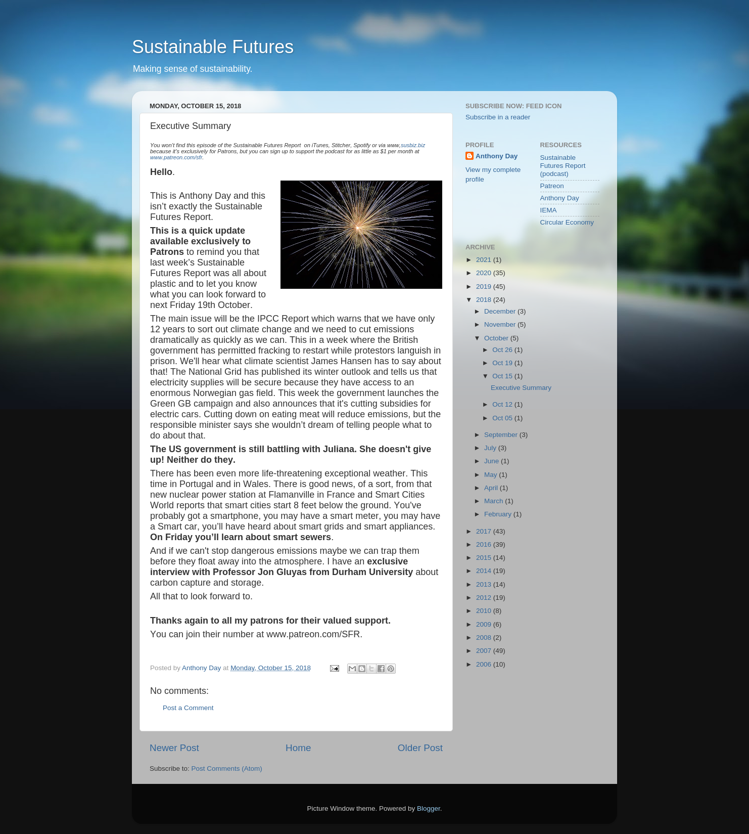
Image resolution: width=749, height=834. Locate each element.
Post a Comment (188, 708)
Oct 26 (503, 350)
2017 (484, 531)
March (494, 501)
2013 (484, 584)
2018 (484, 299)
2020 (484, 273)
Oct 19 (503, 363)
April (492, 488)
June (492, 461)
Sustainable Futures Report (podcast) (563, 166)
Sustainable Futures (213, 46)
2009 (484, 624)
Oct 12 (503, 404)
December (501, 311)
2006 (484, 664)
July (491, 448)
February (498, 514)
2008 (484, 637)
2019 (484, 286)
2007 (484, 650)
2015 (484, 557)
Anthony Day (497, 156)
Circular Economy (567, 222)
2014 (484, 571)
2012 (484, 597)
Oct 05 (503, 418)
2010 (484, 610)
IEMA (548, 210)
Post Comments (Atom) (227, 768)
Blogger (428, 808)
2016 (484, 544)
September (502, 434)
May (491, 474)
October (497, 338)
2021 (484, 260)
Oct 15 (503, 376)
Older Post (420, 747)
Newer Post (174, 747)
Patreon (552, 186)
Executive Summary (521, 387)
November (501, 324)
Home (298, 747)
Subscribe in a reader (497, 117)
